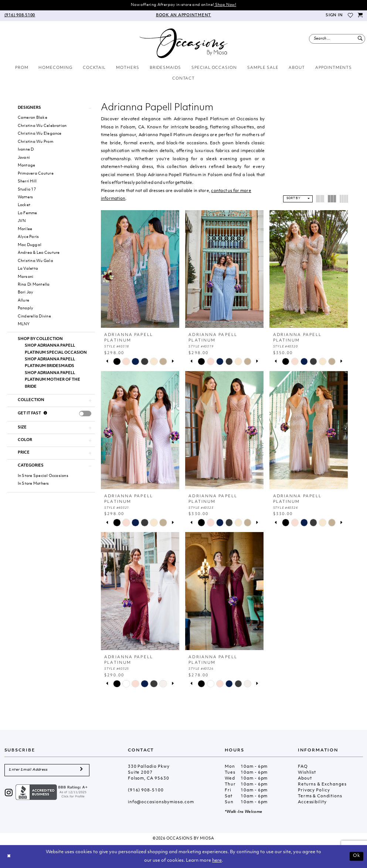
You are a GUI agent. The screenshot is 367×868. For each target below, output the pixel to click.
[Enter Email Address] (47, 770)
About (305, 779)
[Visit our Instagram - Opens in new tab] (8, 793)
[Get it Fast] (45, 413)
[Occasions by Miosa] (183, 43)
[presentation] (85, 413)
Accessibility (312, 802)
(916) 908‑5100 (146, 790)
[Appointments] (183, 15)
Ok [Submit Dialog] (356, 856)
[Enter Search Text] (337, 39)
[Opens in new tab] (52, 792)
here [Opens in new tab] (217, 860)
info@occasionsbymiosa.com (161, 802)
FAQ (303, 767)
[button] (333, 15)
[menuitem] (19, 15)
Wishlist (307, 773)
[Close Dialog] (9, 856)
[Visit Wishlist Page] (350, 15)
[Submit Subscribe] (81, 770)
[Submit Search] (360, 39)
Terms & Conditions (320, 796)
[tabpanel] (117, 361)
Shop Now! (225, 5)
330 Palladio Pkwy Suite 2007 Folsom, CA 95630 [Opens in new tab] (149, 773)
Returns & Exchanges (322, 785)
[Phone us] (19, 15)
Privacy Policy (314, 790)
